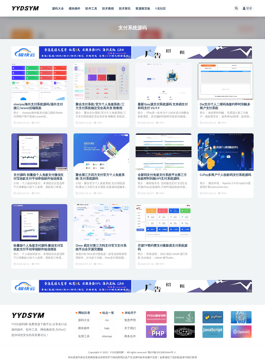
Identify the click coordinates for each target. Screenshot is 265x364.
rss (107, 320)
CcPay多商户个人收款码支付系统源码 (225, 175)
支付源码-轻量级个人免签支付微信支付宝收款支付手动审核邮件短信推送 (38, 176)
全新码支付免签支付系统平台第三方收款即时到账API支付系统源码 (162, 176)
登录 (247, 8)
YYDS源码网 (117, 352)
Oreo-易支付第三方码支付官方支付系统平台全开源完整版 (101, 247)
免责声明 (130, 320)
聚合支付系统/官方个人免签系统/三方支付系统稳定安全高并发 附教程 (100, 106)
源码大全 (84, 320)
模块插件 (84, 328)
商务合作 (130, 336)
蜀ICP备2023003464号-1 (162, 352)
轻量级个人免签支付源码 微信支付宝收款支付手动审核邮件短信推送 (38, 247)
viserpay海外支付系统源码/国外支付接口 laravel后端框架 (38, 106)
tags (107, 328)
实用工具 (84, 336)
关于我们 (130, 328)
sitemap (107, 336)
